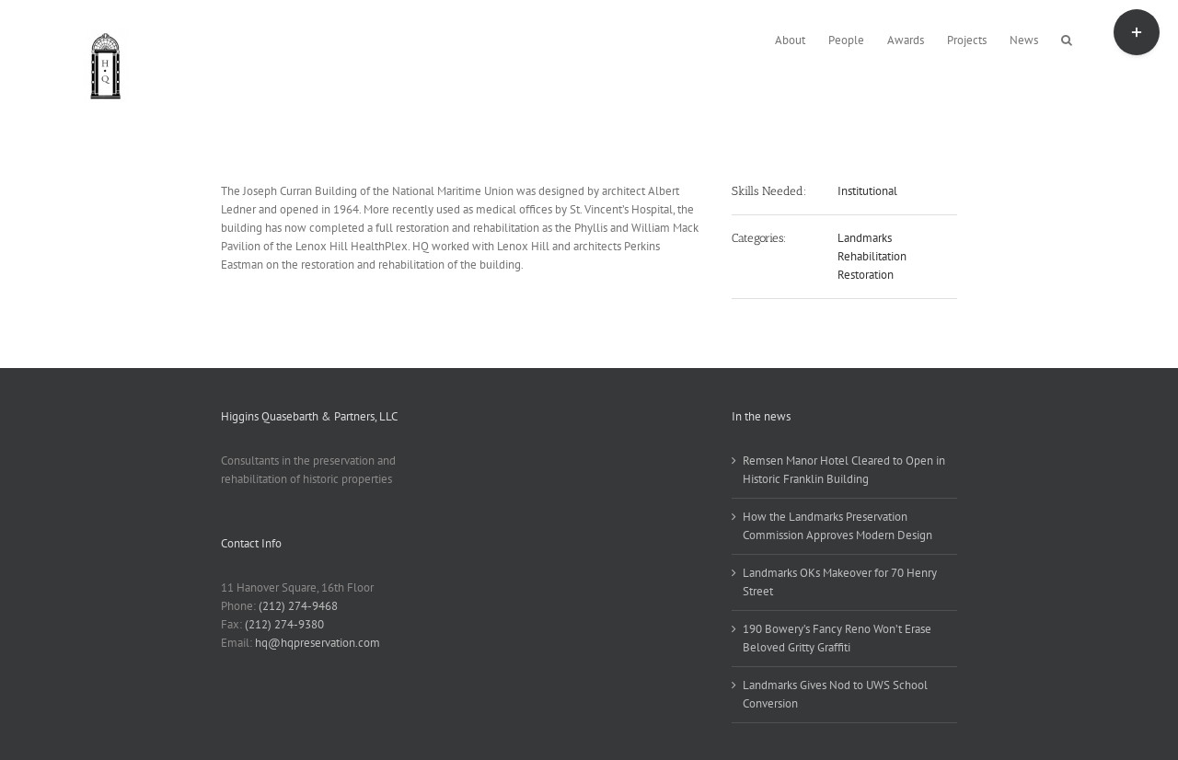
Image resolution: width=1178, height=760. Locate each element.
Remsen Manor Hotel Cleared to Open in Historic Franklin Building (844, 470)
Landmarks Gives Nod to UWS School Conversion (835, 694)
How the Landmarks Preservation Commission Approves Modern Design (837, 526)
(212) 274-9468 (298, 606)
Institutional (867, 191)
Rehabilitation (872, 256)
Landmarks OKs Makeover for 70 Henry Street (840, 582)
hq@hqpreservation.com (317, 643)
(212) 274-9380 (284, 624)
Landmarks (864, 238)
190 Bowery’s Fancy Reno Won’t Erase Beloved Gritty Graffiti (837, 638)
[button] (1066, 38)
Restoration (865, 274)
